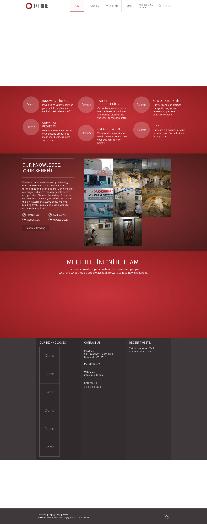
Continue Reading (35, 227)
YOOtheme (84, 517)
